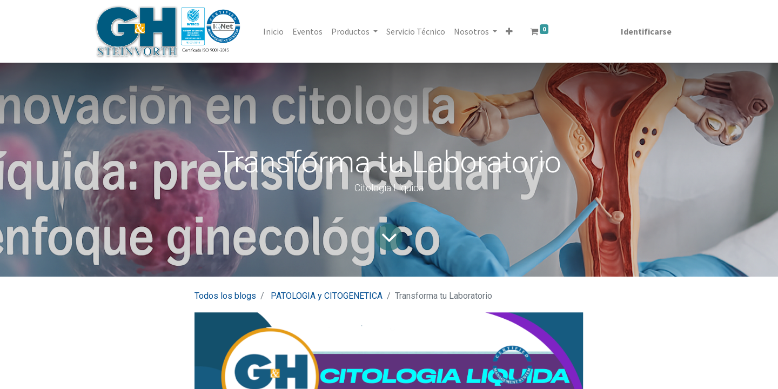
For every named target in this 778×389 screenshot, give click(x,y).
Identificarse (646, 31)
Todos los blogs (225, 296)
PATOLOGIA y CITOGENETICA (327, 296)
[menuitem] (273, 31)
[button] (509, 31)
